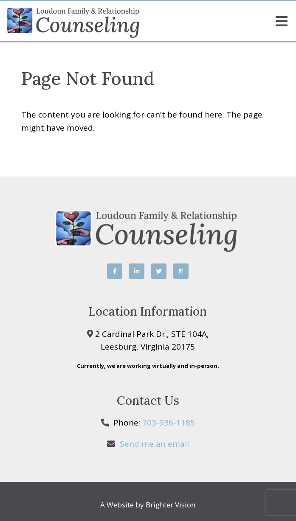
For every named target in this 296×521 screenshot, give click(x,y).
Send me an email (154, 443)
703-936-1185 (168, 422)
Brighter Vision (170, 505)
